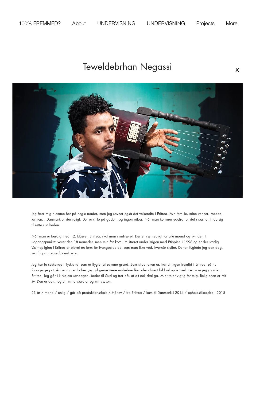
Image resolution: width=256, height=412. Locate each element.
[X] (237, 70)
